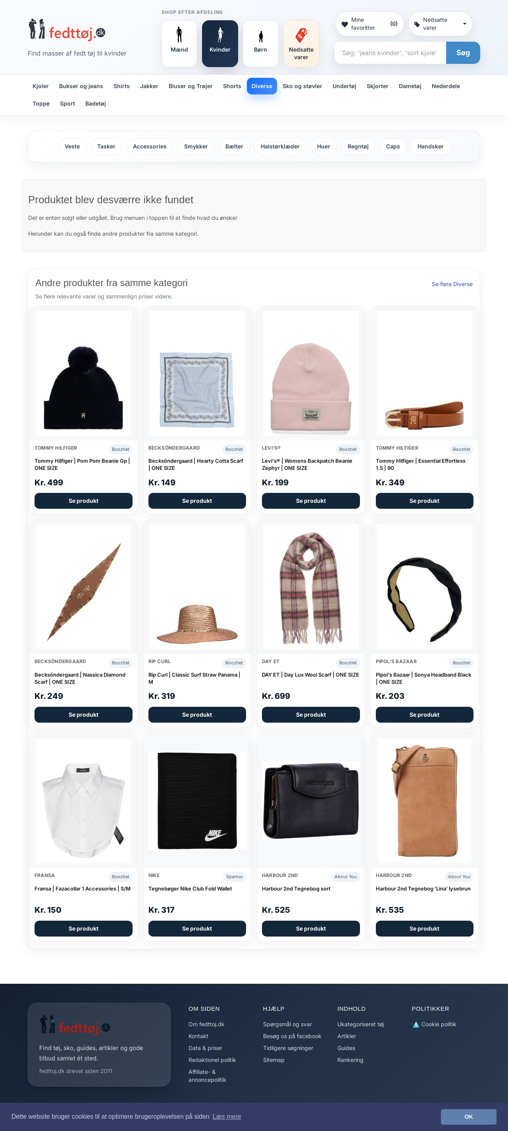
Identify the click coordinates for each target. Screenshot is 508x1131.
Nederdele (446, 86)
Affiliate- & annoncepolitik (207, 1075)
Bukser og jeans (81, 86)
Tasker (106, 146)
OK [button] (468, 1117)
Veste (72, 146)
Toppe (41, 103)
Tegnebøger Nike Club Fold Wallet (190, 888)
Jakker (149, 86)
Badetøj (95, 103)
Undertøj (344, 86)
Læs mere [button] (226, 1116)
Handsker (431, 146)
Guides (346, 1047)
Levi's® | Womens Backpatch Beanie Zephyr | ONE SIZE (307, 464)
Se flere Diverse (452, 284)
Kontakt (198, 1036)
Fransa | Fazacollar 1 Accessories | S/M (83, 888)
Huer (323, 146)
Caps (393, 146)
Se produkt (83, 500)
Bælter (234, 146)
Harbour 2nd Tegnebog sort (296, 888)
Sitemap (274, 1059)
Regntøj (358, 146)
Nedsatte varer (440, 23)
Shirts (122, 86)
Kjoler (41, 86)
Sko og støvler (302, 86)
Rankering (350, 1059)
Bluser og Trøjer (191, 86)
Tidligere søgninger (288, 1047)
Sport (67, 103)
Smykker (196, 146)
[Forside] (67, 30)
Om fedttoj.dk (207, 1024)
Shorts (232, 86)
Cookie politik (434, 1024)
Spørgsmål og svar (287, 1024)
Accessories (150, 146)
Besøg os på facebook (292, 1036)
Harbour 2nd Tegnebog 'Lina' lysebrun (423, 888)
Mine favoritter (369, 23)
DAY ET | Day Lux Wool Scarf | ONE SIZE (310, 674)
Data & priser (205, 1047)
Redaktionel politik (212, 1059)
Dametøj (410, 86)
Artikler (346, 1036)
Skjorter (378, 86)
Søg (463, 52)
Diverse (262, 86)
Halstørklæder (280, 146)
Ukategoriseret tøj (360, 1024)
